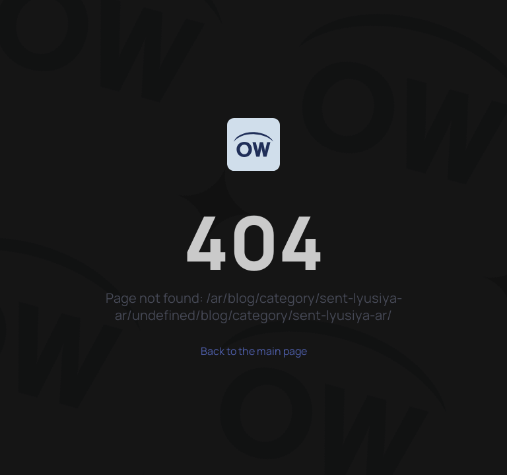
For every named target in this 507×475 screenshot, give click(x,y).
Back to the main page (254, 351)
